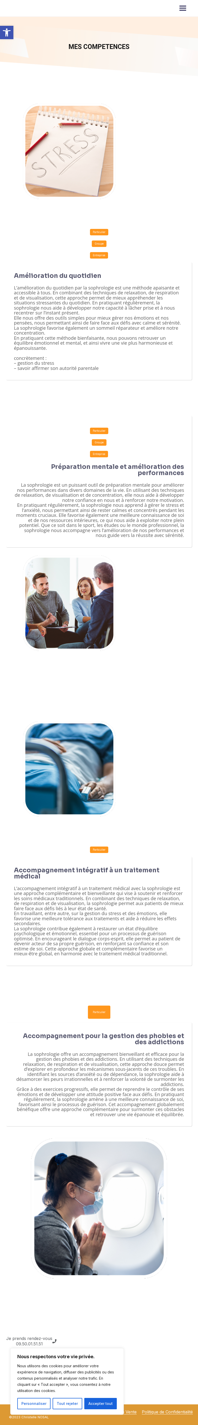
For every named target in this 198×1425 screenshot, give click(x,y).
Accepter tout (100, 1403)
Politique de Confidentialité (167, 1411)
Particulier (99, 232)
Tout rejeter (67, 1403)
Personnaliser (33, 1403)
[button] (6, 32)
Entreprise (99, 255)
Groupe (99, 243)
